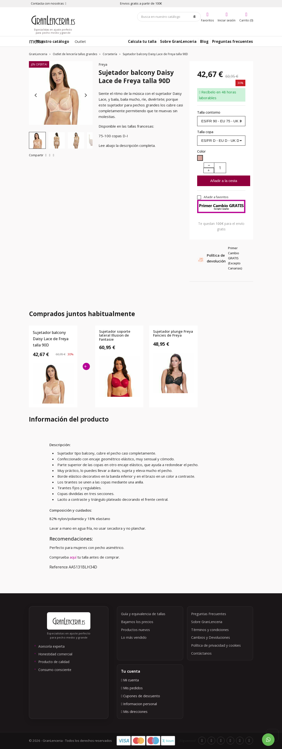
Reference (58, 567)
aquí (73, 557)
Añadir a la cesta (223, 181)
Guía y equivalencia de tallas (143, 614)
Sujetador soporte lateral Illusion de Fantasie (114, 335)
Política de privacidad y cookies (216, 645)
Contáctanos (201, 653)
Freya (103, 64)
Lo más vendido (134, 637)
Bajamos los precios (137, 621)
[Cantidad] (220, 168)
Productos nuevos (135, 629)
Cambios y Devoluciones (210, 637)
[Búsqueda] (169, 16)
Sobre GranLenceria (206, 621)
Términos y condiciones (210, 629)
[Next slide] (85, 95)
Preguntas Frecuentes (208, 614)
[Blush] (200, 159)
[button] (37, 140)
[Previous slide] (36, 95)
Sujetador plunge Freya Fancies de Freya (173, 333)
